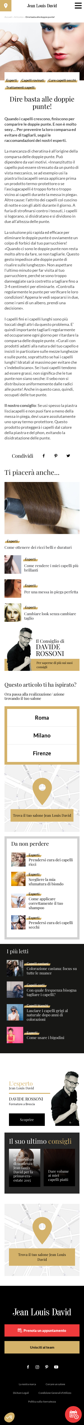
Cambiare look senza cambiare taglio (50, 616)
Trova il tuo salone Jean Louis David (42, 815)
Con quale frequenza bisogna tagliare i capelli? (51, 992)
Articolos (19, 17)
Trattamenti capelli (20, 87)
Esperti (11, 80)
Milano (42, 735)
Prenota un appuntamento (42, 1330)
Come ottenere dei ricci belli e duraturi (38, 547)
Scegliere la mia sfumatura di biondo (46, 881)
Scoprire (27, 1119)
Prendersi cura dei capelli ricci (51, 862)
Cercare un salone (55, 1384)
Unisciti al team (42, 1347)
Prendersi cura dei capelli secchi (51, 925)
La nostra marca (27, 1384)
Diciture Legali (21, 1392)
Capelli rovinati (33, 80)
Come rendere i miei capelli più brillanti (51, 567)
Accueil (8, 17)
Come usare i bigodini (45, 1037)
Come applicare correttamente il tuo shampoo (46, 903)
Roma (42, 717)
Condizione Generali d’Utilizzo (55, 1392)
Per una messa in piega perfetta (51, 592)
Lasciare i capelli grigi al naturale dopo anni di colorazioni (47, 1015)
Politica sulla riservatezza (42, 1401)
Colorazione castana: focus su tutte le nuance (52, 970)
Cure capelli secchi (62, 80)
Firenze (42, 753)
